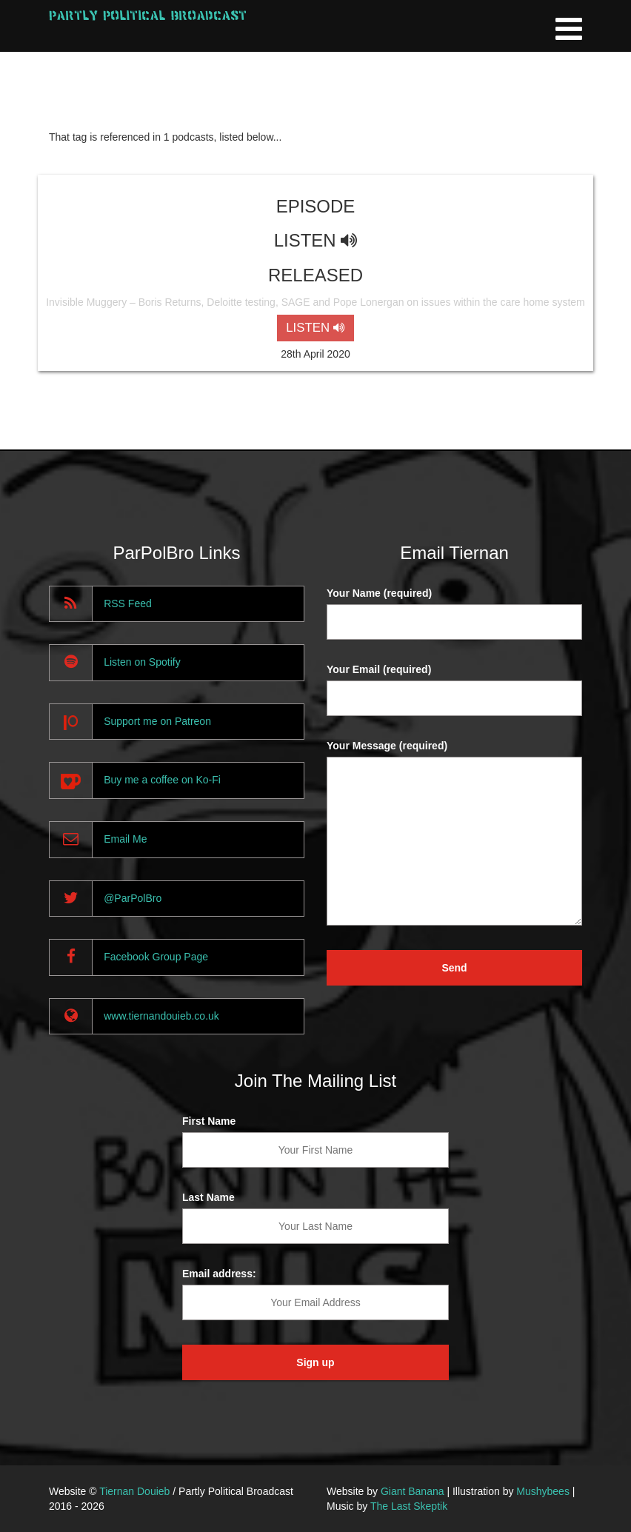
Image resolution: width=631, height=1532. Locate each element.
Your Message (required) (387, 746)
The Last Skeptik (408, 1506)
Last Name (208, 1197)
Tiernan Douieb (134, 1491)
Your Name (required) (379, 593)
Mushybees (543, 1491)
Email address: (219, 1274)
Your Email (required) (379, 669)
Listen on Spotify (142, 662)
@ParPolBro (132, 898)
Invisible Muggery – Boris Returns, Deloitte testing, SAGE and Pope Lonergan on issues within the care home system (315, 302)
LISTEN (315, 328)
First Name (209, 1121)
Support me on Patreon (157, 721)
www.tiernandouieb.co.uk (161, 1016)
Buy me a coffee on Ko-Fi (162, 780)
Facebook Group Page (156, 957)
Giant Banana (412, 1491)
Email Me (125, 839)
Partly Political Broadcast (148, 15)
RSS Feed (128, 603)
